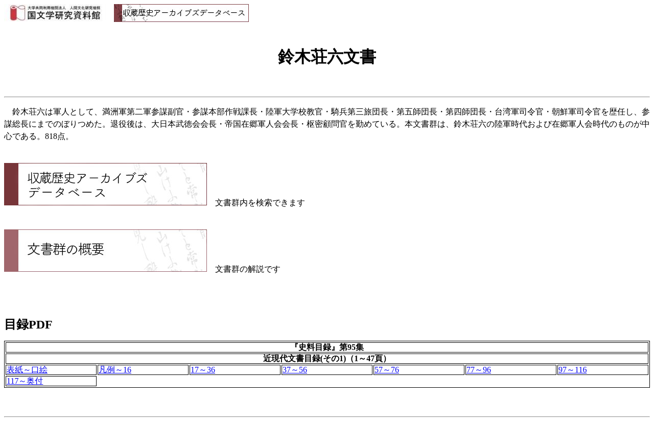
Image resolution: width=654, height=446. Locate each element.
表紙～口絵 (27, 369)
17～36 (203, 369)
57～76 (387, 369)
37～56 (295, 369)
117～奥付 (25, 381)
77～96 (478, 369)
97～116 (572, 369)
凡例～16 (115, 369)
